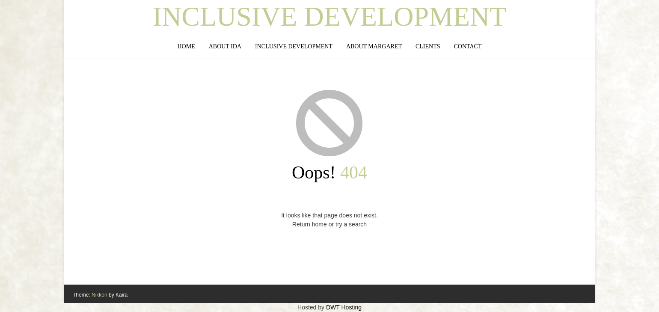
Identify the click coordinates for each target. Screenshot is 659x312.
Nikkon (99, 295)
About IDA (225, 46)
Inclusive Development (330, 16)
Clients (428, 46)
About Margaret (374, 46)
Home (186, 46)
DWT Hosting (344, 307)
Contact (468, 46)
